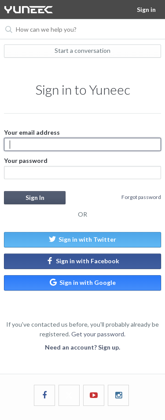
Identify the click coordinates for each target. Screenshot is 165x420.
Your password (82, 168)
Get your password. (98, 334)
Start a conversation (82, 50)
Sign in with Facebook (82, 261)
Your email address (82, 140)
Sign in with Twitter (82, 239)
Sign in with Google (83, 282)
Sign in (146, 9)
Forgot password (141, 197)
